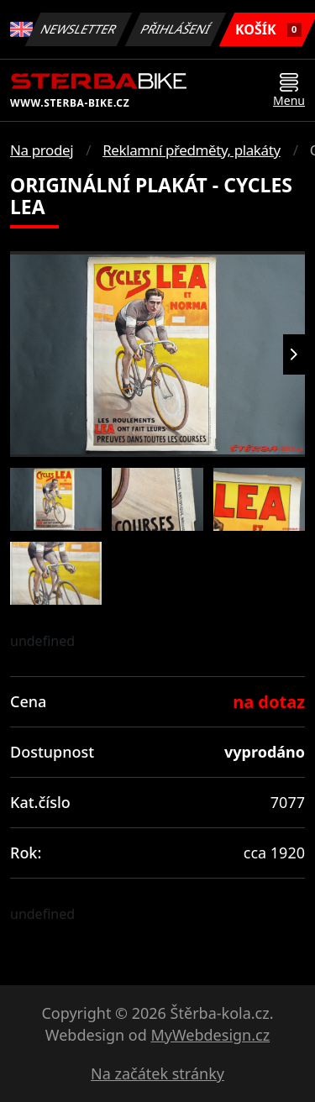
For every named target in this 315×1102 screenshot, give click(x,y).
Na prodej (41, 150)
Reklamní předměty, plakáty (191, 150)
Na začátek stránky (157, 1073)
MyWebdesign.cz (210, 1035)
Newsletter (79, 29)
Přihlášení (176, 29)
